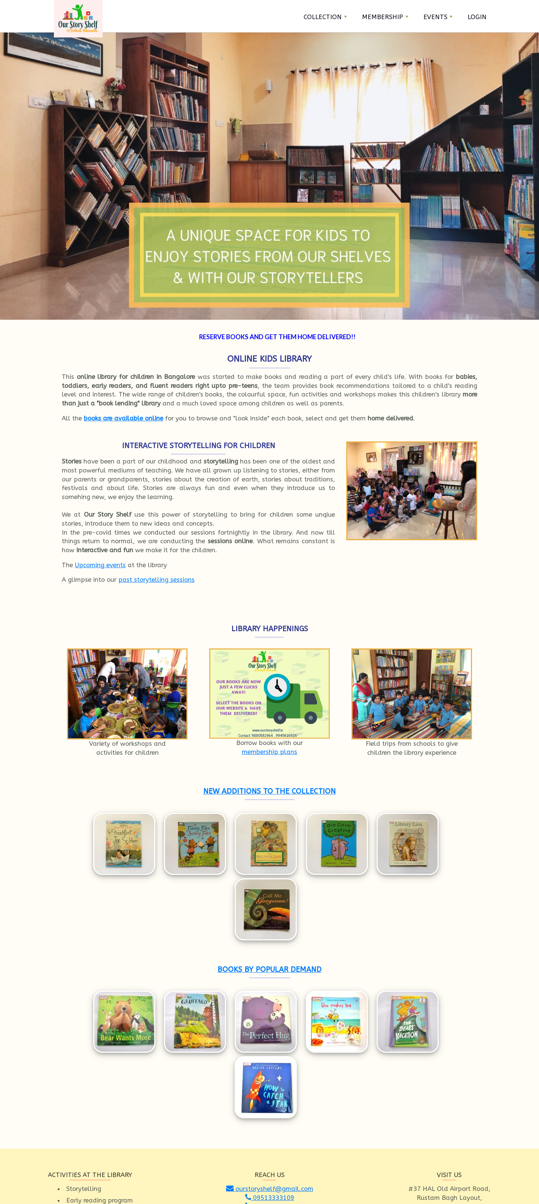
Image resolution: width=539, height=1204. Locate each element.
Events (438, 17)
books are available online (123, 418)
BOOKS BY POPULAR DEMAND (269, 895)
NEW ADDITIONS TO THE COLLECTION (269, 791)
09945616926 (269, 1059)
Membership (385, 17)
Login (477, 17)
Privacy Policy (361, 1182)
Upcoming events (100, 565)
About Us (329, 1182)
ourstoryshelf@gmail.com (269, 1041)
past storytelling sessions (156, 579)
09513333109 (269, 1050)
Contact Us (301, 1182)
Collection (325, 17)
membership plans (269, 751)
